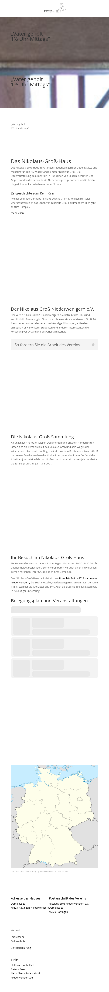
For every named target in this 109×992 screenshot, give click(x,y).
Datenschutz (18, 941)
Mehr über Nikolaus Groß (25, 973)
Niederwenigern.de (22, 977)
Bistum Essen (18, 969)
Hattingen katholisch (22, 965)
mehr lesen (17, 213)
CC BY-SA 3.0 (61, 871)
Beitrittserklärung (21, 947)
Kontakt (15, 930)
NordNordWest (47, 871)
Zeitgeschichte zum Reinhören (33, 193)
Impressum (17, 937)
